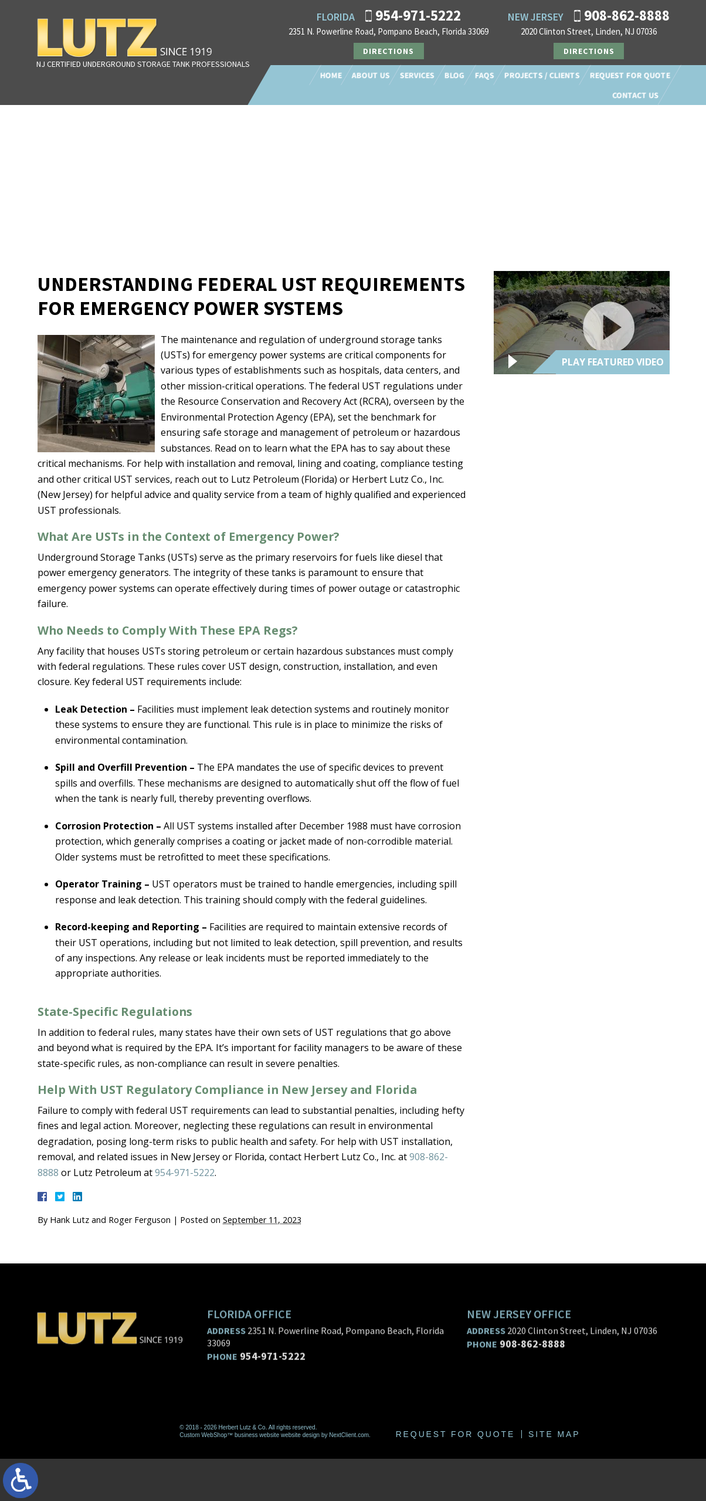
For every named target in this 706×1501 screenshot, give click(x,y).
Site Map (555, 1476)
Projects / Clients (542, 75)
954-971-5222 (418, 15)
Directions (388, 51)
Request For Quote (630, 75)
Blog (454, 75)
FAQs (484, 75)
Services (417, 75)
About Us (371, 75)
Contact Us (635, 95)
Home (331, 75)
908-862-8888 (627, 15)
